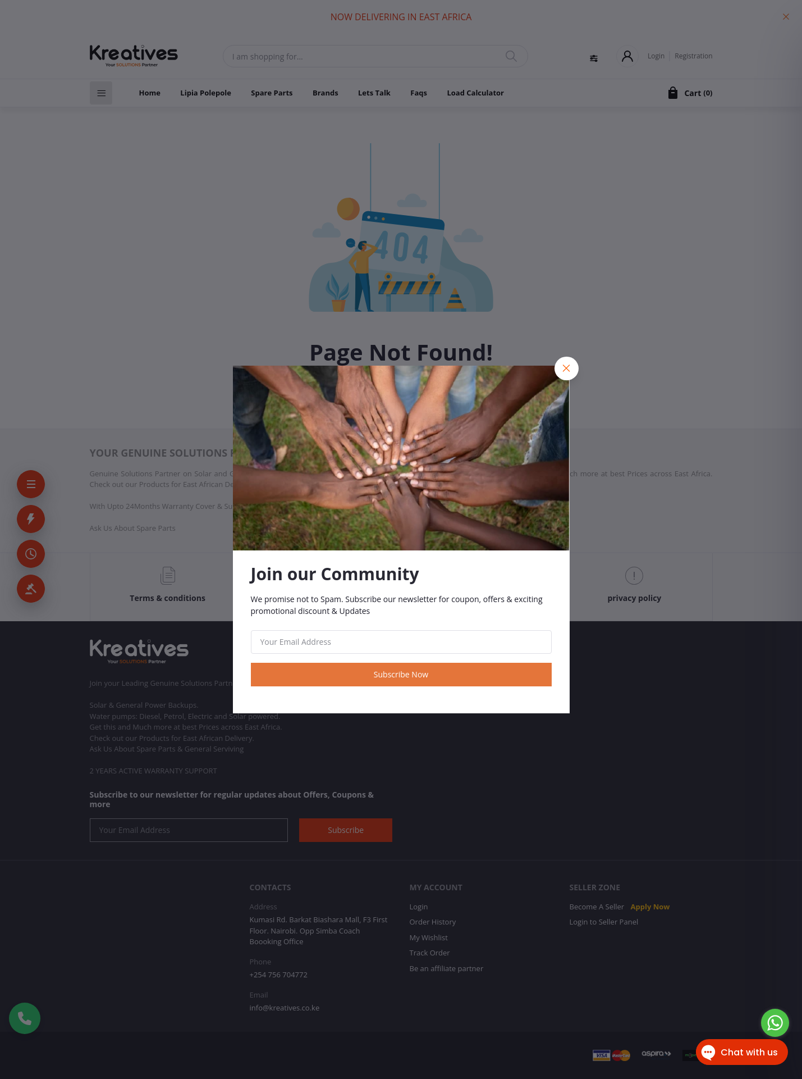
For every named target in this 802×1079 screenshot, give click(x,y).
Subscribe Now (401, 674)
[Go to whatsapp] (775, 1023)
